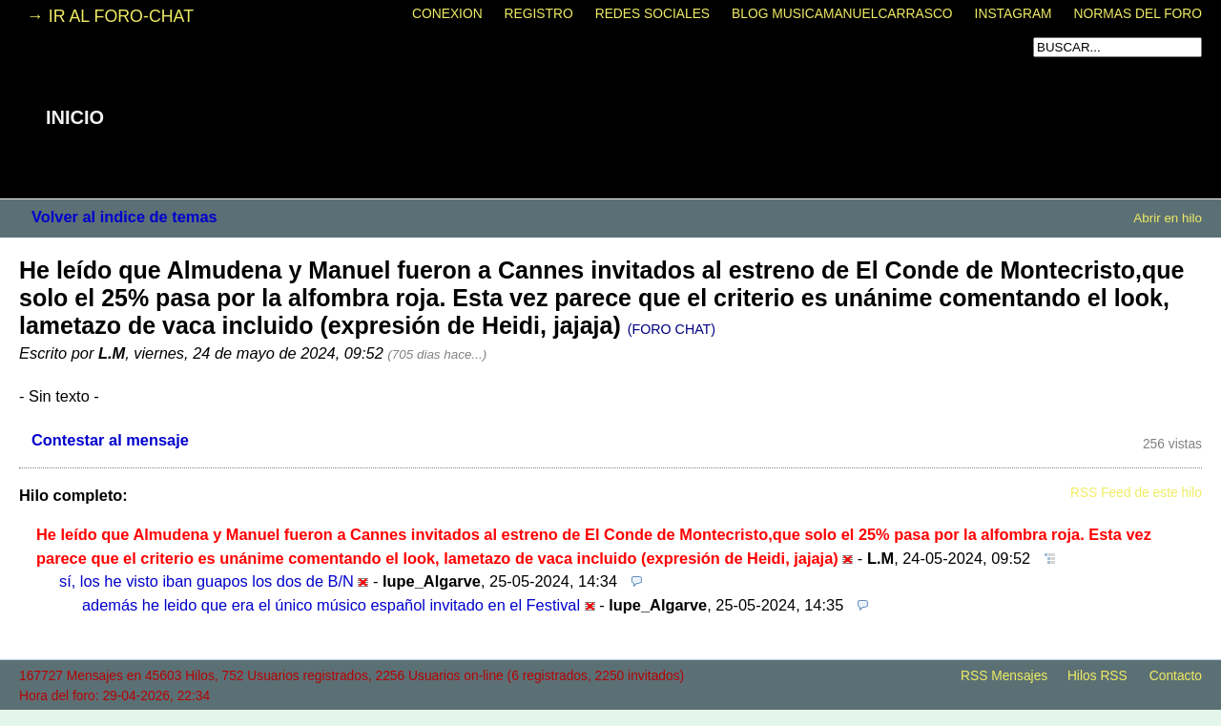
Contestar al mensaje (110, 439)
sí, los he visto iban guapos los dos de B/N (206, 581)
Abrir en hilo (1167, 218)
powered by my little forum (610, 716)
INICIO (75, 117)
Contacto (1175, 676)
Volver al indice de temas (124, 216)
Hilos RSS (1097, 676)
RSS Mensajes (1004, 676)
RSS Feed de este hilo (1136, 493)
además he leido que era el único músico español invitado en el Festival (331, 604)
